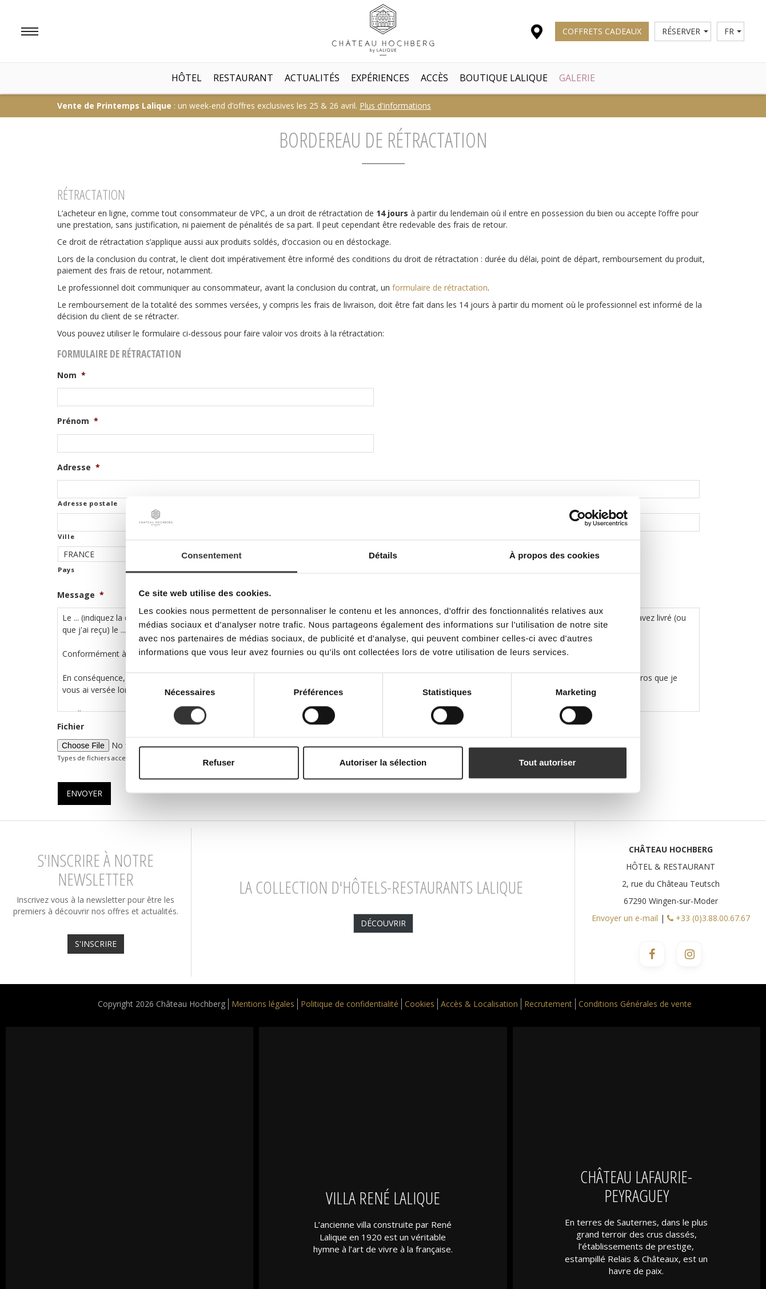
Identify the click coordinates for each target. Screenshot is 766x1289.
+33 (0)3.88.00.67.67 (708, 918)
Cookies (419, 1003)
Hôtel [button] (186, 78)
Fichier (70, 726)
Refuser (219, 763)
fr (733, 31)
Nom (71, 375)
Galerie (577, 78)
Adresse (78, 467)
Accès (434, 78)
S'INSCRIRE (96, 943)
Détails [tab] (383, 556)
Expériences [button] (380, 78)
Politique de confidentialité (349, 1003)
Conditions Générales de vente (635, 1003)
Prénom (77, 421)
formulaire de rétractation (440, 287)
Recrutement (548, 1003)
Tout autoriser (547, 763)
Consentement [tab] (211, 556)
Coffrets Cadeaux (601, 31)
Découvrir (383, 923)
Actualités (312, 78)
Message (80, 595)
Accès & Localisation (479, 1003)
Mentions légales (263, 1003)
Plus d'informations (395, 105)
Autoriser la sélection (383, 763)
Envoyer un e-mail (625, 918)
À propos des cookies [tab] (554, 556)
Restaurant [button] (243, 78)
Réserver (685, 31)
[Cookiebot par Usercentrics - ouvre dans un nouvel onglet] (578, 517)
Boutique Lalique (504, 78)
